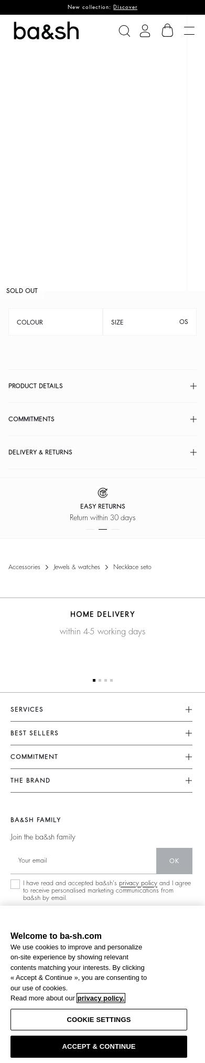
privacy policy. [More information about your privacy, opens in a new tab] (101, 998)
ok (174, 861)
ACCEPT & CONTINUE (98, 1046)
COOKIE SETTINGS (99, 1020)
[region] (102, 984)
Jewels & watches (76, 567)
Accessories (24, 567)
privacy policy (138, 883)
